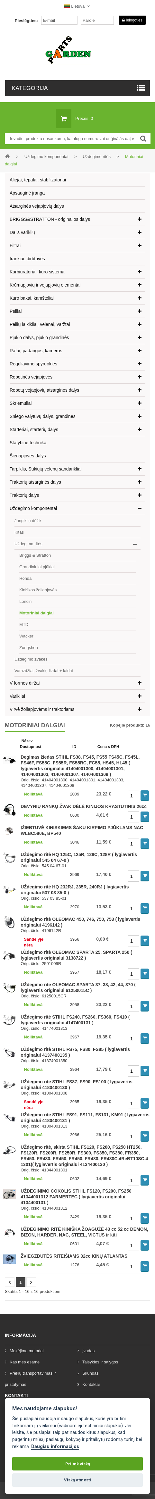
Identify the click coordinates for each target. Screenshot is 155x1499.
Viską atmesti (77, 1480)
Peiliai (16, 311)
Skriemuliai (21, 403)
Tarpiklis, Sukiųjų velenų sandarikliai (45, 468)
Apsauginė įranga (27, 193)
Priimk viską (77, 1464)
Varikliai (17, 696)
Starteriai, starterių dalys (34, 429)
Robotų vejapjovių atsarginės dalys (44, 390)
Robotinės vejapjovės (31, 376)
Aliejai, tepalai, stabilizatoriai (38, 179)
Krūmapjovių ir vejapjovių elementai (45, 284)
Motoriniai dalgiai (36, 613)
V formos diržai (25, 683)
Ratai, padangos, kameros (36, 350)
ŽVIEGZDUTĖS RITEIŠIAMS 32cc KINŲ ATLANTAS (74, 1256)
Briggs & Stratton (35, 555)
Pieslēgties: (26, 21)
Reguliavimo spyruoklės (33, 363)
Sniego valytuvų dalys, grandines (43, 416)
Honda (25, 578)
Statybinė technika (28, 442)
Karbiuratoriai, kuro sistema (37, 271)
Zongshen (28, 647)
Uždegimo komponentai (33, 508)
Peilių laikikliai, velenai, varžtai (40, 324)
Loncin (25, 601)
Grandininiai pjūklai (37, 566)
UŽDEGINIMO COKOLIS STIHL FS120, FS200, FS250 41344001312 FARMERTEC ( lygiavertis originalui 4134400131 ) (76, 1196)
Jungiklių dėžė (27, 520)
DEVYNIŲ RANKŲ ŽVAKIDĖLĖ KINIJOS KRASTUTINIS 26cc (84, 806)
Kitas (19, 532)
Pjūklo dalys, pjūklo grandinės (39, 337)
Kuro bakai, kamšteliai (32, 298)
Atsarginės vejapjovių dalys (37, 206)
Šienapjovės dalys (28, 455)
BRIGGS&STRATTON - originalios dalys (50, 219)
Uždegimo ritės (28, 543)
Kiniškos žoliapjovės (38, 589)
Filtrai (15, 245)
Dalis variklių (22, 232)
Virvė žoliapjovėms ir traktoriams (42, 709)
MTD (23, 624)
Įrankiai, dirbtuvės (27, 258)
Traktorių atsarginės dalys (35, 482)
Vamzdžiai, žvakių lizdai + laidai (43, 670)
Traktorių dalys (24, 495)
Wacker (26, 636)
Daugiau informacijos (55, 1446)
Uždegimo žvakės (31, 659)
